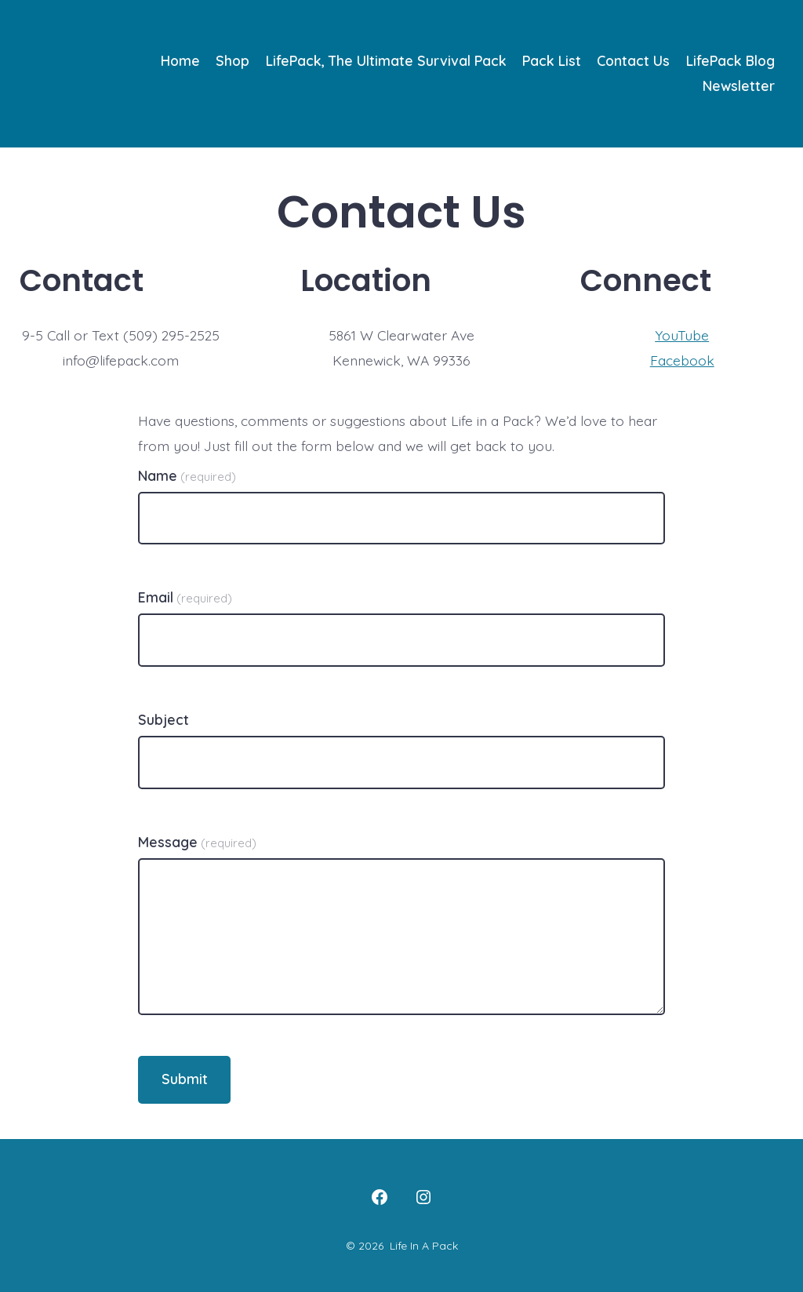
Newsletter (739, 85)
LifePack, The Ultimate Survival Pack (386, 60)
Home (180, 60)
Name (187, 475)
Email (185, 597)
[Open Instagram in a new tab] (423, 1197)
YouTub (678, 335)
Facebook (682, 360)
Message (197, 841)
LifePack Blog (730, 60)
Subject (163, 719)
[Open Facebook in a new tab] (380, 1197)
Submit (185, 1078)
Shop (232, 60)
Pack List (551, 60)
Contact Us (633, 60)
